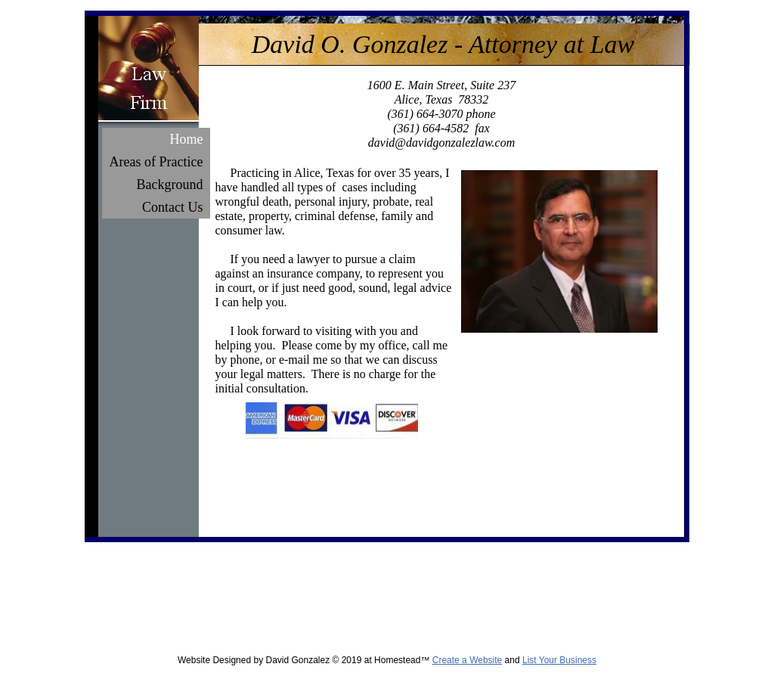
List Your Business (559, 660)
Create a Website (467, 660)
